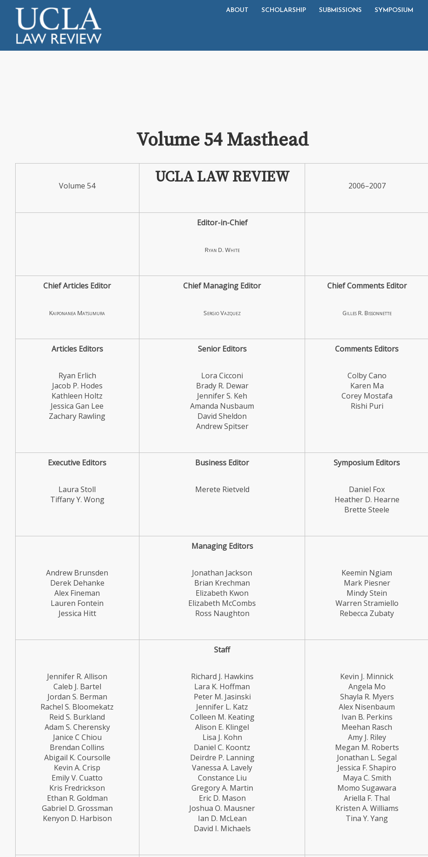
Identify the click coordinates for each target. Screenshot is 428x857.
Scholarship (283, 10)
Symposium (394, 10)
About (237, 10)
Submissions (340, 10)
